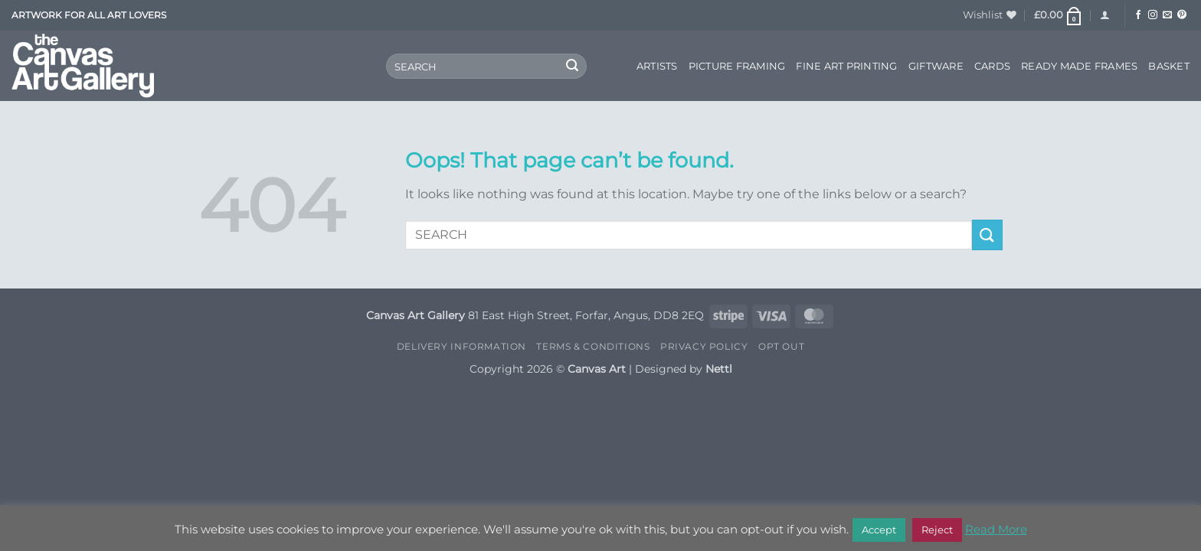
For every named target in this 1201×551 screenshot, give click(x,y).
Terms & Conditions (593, 346)
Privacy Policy (704, 346)
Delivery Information (461, 346)
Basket (1169, 66)
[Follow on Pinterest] (1181, 15)
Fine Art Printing (846, 66)
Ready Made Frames (1079, 66)
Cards (992, 66)
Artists (657, 66)
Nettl (718, 369)
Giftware (936, 66)
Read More (996, 529)
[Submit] (572, 67)
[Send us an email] (1167, 15)
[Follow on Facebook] (1138, 15)
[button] (1058, 15)
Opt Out (781, 346)
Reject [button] (937, 529)
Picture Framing (737, 66)
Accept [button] (879, 529)
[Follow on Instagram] (1152, 15)
